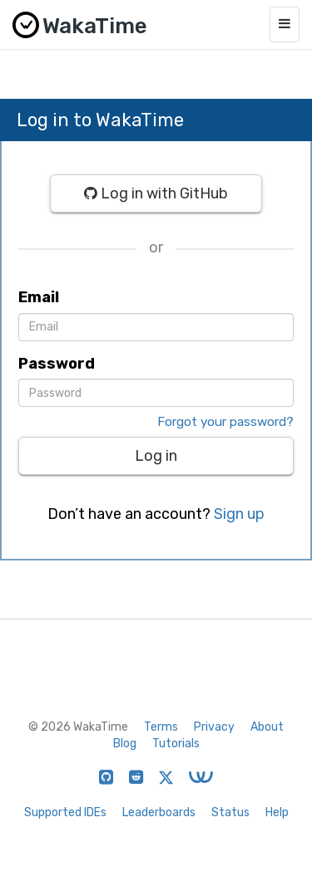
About (267, 727)
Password (56, 364)
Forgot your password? (225, 421)
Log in (156, 456)
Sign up (239, 514)
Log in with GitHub (156, 193)
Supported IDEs (65, 812)
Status (230, 812)
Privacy (214, 727)
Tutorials (176, 743)
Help (277, 812)
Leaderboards (159, 812)
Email (38, 297)
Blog (124, 743)
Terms (161, 727)
